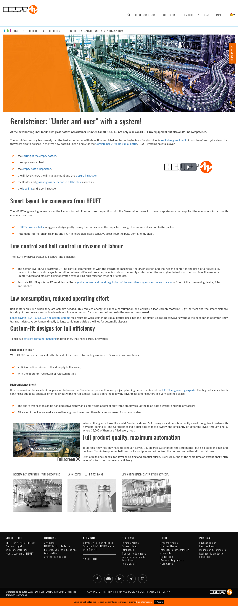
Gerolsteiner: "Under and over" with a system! (96, 31)
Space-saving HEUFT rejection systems (40, 318)
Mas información (144, 602)
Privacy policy (127, 592)
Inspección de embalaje (212, 550)
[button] (188, 167)
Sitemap (164, 592)
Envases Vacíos (169, 543)
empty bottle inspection (36, 169)
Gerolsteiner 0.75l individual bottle (116, 144)
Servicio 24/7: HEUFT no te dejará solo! (98, 548)
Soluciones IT (129, 564)
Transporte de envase (134, 553)
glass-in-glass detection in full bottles (58, 182)
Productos (168, 15)
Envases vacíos (130, 543)
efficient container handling (40, 339)
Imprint (109, 592)
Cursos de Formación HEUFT (99, 543)
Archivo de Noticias (55, 556)
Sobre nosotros (145, 15)
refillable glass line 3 (173, 140)
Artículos (54, 31)
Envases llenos (130, 546)
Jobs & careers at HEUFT (19, 553)
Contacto (94, 592)
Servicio (187, 15)
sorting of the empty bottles (39, 156)
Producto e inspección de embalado (174, 551)
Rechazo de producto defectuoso (134, 558)
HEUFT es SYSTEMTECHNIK (21, 543)
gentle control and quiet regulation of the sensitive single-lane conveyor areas (124, 282)
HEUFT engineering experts (178, 390)
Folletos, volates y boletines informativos (60, 551)
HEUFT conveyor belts (31, 227)
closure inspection (87, 175)
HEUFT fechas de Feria (57, 546)
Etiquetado (128, 550)
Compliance (148, 592)
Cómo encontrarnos (17, 550)
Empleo (220, 15)
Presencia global (15, 546)
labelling (27, 188)
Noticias (204, 15)
